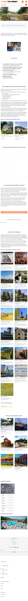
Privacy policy (3, 592)
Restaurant (16, 419)
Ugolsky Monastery (4, 284)
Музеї (1, 365)
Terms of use (3, 594)
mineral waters (6, 194)
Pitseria (3, 419)
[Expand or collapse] (26, 62)
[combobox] (6, 5)
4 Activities (18, 523)
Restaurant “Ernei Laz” (19, 449)
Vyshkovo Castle (4, 265)
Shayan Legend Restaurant (5, 449)
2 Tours (14, 523)
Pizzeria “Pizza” (3, 431)
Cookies (2, 596)
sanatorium (6, 197)
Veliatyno (3, 238)
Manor (2, 122)
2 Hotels (6, 523)
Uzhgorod (19, 190)
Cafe (1, 419)
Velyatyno (14, 522)
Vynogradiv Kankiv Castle (5, 321)
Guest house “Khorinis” (5, 135)
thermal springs (10, 238)
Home (3, 25)
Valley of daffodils (4, 396)
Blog (1, 585)
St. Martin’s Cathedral (19, 360)
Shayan (13, 25)
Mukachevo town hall (4, 378)
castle (3, 239)
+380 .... (2, 137)
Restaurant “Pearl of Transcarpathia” (18, 468)
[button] (3, 491)
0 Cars (22, 523)
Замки (16, 328)
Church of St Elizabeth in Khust (20, 284)
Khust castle (3, 360)
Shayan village (14, 33)
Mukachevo (14, 190)
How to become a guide (5, 581)
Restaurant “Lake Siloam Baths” (20, 431)
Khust (3, 190)
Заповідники (2, 384)
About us (2, 583)
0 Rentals (10, 523)
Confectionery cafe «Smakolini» (6, 467)
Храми (2, 271)
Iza (21, 239)
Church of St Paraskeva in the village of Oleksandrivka (6, 341)
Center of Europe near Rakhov (20, 378)
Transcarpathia (8, 25)
